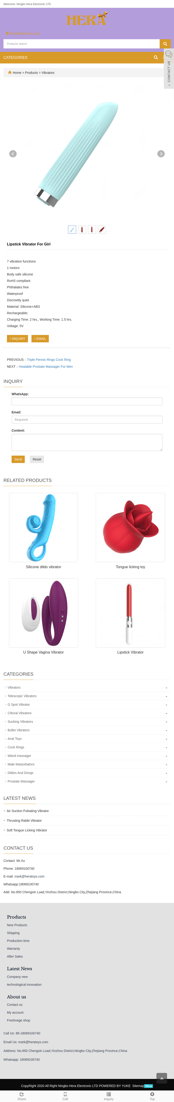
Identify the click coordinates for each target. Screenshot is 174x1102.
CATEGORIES (15, 58)
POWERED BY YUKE (115, 1086)
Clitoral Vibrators (19, 713)
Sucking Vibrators (20, 721)
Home (17, 73)
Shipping (13, 933)
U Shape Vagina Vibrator (43, 652)
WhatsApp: (20, 394)
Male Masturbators (21, 764)
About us (16, 997)
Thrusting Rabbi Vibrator (24, 820)
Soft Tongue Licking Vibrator (27, 830)
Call (65, 1096)
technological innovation (24, 984)
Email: (16, 412)
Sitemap (138, 1086)
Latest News (19, 968)
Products (32, 73)
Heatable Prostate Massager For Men (46, 366)
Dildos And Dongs (20, 773)
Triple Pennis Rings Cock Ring (49, 359)
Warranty (13, 948)
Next (161, 154)
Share (22, 1096)
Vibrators (48, 73)
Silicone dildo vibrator (43, 567)
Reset (37, 459)
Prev (13, 154)
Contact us (14, 1004)
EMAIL (40, 338)
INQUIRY (17, 338)
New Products (17, 925)
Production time (18, 941)
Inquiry (108, 1096)
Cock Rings (16, 747)
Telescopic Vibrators (22, 696)
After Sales (15, 956)
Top (152, 1096)
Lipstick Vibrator (130, 652)
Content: (18, 430)
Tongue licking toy (130, 567)
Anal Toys (15, 739)
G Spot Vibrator (19, 704)
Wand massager (19, 756)
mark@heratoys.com (25, 33)
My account (15, 1012)
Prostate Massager (21, 781)
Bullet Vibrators (19, 730)
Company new (17, 977)
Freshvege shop (18, 1020)
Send (18, 459)
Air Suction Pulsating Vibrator (28, 811)
